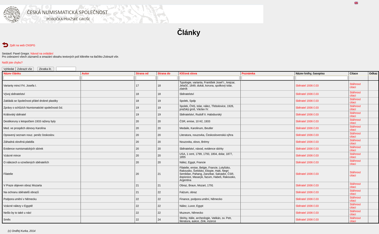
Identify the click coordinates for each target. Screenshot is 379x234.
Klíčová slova (188, 73)
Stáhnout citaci (355, 85)
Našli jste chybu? (12, 62)
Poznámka (248, 73)
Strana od (142, 73)
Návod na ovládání (41, 53)
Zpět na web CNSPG (22, 45)
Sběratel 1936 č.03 (307, 85)
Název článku (12, 73)
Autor (85, 73)
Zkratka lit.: (45, 69)
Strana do (164, 73)
